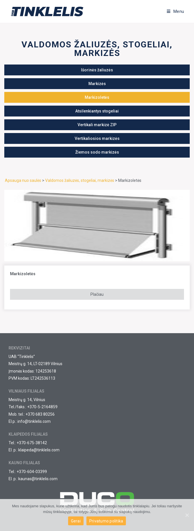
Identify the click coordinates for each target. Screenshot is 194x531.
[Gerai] (187, 515)
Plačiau (97, 294)
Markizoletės (22, 273)
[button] (97, 70)
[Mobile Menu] (175, 11)
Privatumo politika (106, 521)
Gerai (76, 521)
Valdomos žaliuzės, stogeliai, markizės (79, 180)
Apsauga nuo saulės (23, 180)
